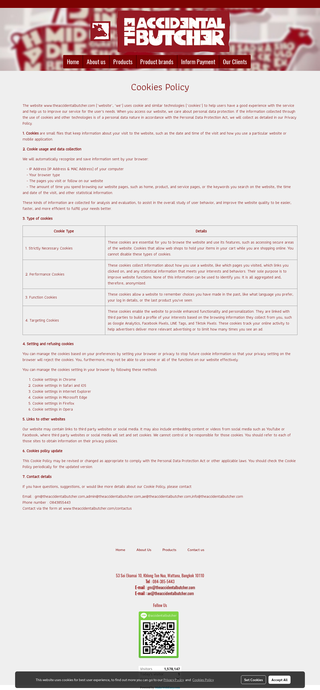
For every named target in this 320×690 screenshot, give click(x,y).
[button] (255, 62)
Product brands (156, 62)
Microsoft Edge (75, 397)
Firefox (68, 403)
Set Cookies (253, 679)
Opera (68, 409)
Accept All (279, 679)
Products (123, 62)
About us (96, 62)
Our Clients (235, 62)
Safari (68, 385)
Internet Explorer (77, 391)
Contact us (195, 550)
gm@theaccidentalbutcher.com (171, 587)
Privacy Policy (173, 679)
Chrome (69, 379)
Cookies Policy (203, 679)
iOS (83, 385)
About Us (143, 550)
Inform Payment (198, 62)
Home (73, 62)
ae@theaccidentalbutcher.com (170, 593)
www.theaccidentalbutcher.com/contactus (97, 508)
